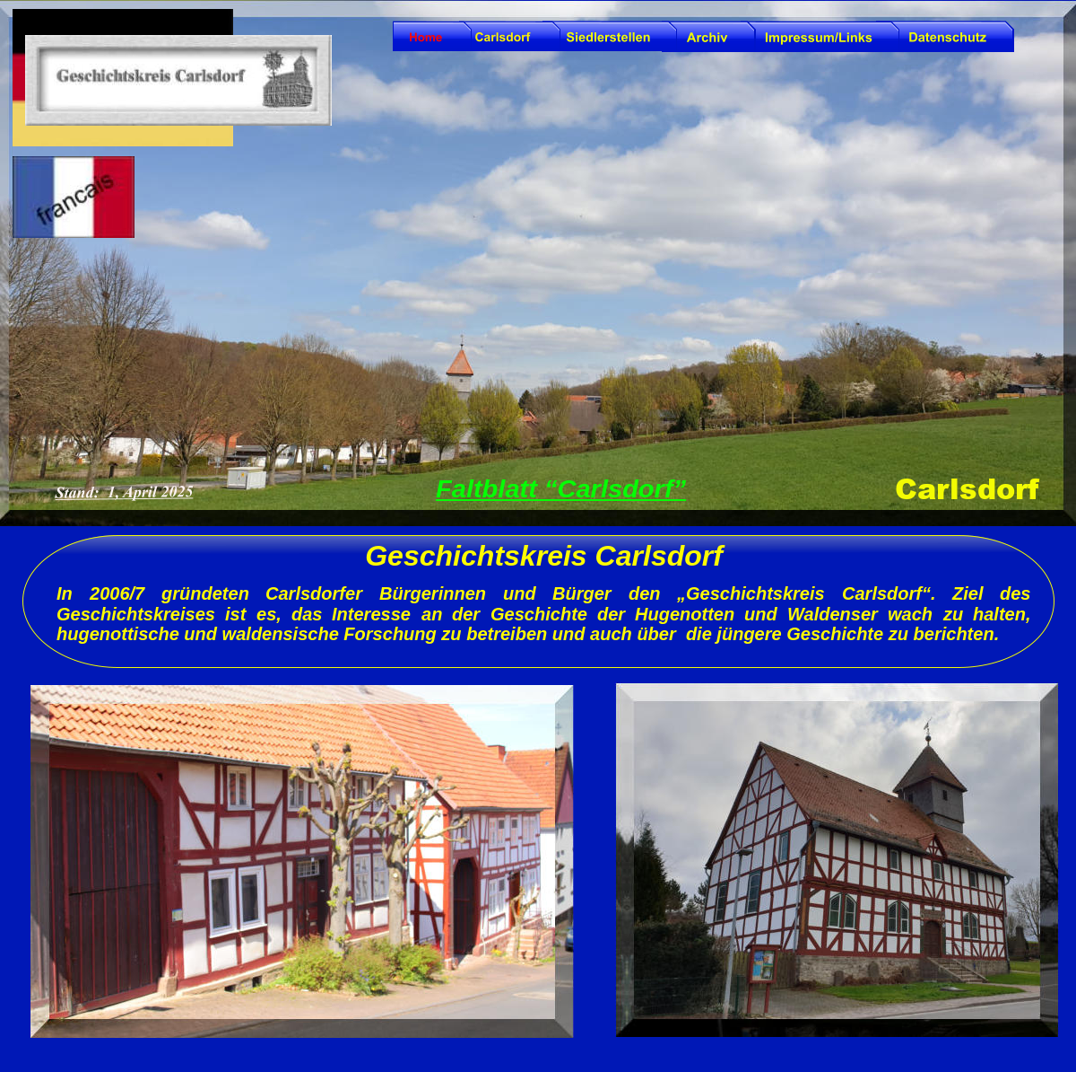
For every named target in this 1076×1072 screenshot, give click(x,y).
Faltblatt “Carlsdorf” (561, 489)
